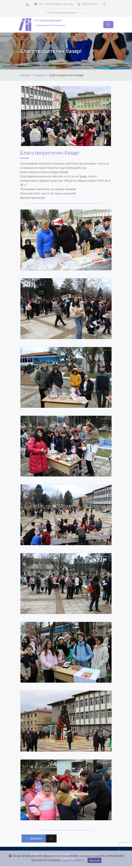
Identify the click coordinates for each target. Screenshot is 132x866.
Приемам (94, 860)
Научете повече (73, 860)
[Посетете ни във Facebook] (83, 13)
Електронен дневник (62, 12)
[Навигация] (108, 24)
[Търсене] (105, 4)
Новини (39, 75)
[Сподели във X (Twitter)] (51, 838)
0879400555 (87, 4)
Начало (25, 75)
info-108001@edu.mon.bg (53, 4)
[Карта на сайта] (27, 4)
